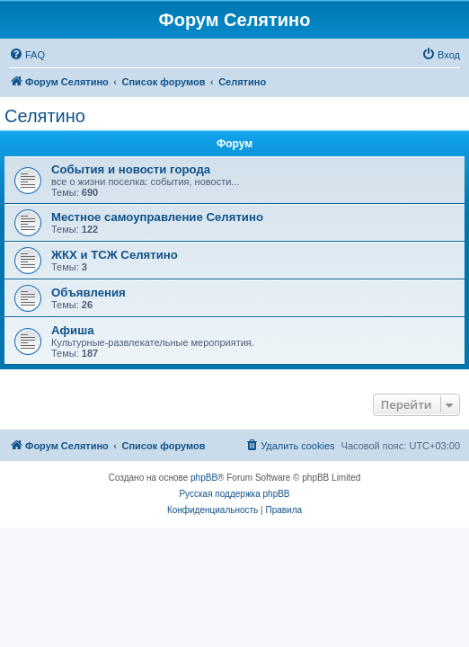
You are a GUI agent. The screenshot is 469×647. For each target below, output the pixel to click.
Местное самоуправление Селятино (157, 217)
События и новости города (130, 169)
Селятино (44, 116)
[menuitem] (27, 55)
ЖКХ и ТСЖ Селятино (114, 254)
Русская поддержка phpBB (234, 494)
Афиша (72, 330)
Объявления (88, 292)
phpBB (203, 478)
